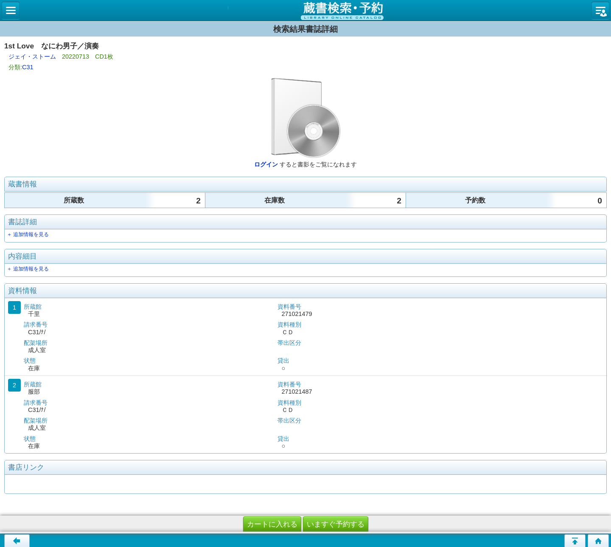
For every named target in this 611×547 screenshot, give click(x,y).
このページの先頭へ (575, 540)
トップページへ (598, 540)
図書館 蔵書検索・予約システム (305, 10)
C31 (27, 67)
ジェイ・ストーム (32, 56)
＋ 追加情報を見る (28, 234)
